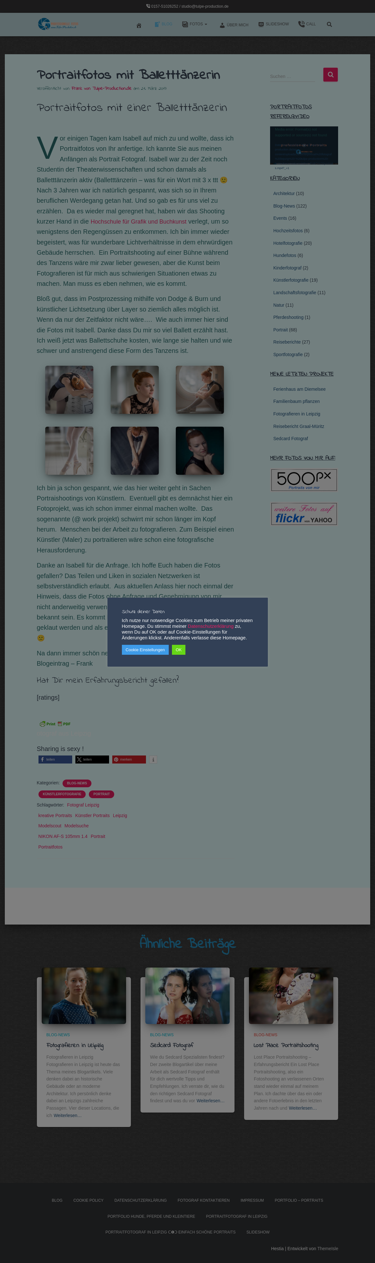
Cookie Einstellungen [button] (145, 649)
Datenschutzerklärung (211, 626)
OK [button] (179, 649)
